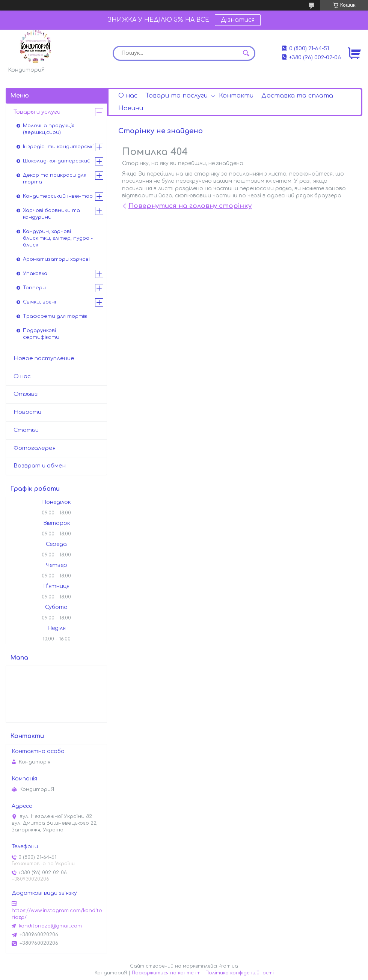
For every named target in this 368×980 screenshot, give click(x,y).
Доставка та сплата (297, 95)
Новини (130, 108)
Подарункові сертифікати (41, 334)
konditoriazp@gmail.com (50, 926)
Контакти (236, 95)
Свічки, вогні (39, 302)
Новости (27, 412)
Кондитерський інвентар (58, 196)
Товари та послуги (176, 95)
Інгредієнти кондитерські (58, 146)
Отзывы (26, 394)
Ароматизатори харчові (56, 259)
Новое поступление (44, 358)
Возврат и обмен (40, 466)
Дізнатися (238, 20)
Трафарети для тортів (55, 316)
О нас (127, 95)
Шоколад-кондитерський (56, 161)
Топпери (34, 287)
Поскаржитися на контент (166, 972)
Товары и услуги (37, 112)
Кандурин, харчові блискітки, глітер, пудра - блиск (58, 238)
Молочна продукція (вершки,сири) (48, 129)
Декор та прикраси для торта (54, 179)
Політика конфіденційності (239, 972)
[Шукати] (245, 53)
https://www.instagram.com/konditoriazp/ (57, 914)
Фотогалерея (35, 448)
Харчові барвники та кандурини (51, 214)
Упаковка (35, 273)
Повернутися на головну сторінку (190, 205)
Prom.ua (228, 966)
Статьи (26, 430)
